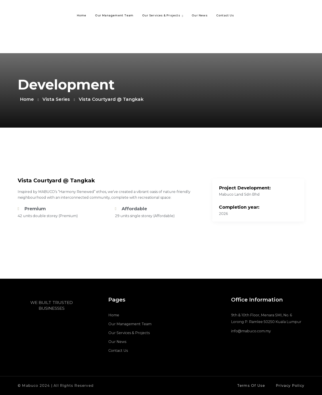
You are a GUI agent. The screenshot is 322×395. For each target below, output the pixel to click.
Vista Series (56, 99)
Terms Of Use (251, 385)
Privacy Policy (290, 385)
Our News (199, 15)
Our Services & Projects (161, 15)
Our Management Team (114, 15)
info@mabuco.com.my (251, 331)
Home (81, 15)
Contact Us (225, 15)
